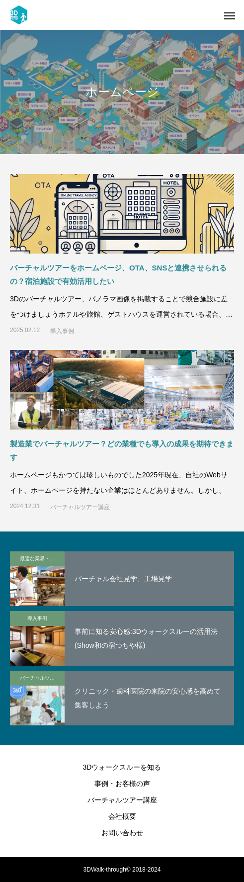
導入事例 (62, 331)
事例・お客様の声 (122, 784)
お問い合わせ (122, 833)
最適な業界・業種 (40, 558)
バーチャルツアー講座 (80, 507)
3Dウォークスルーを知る (122, 767)
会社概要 (122, 816)
